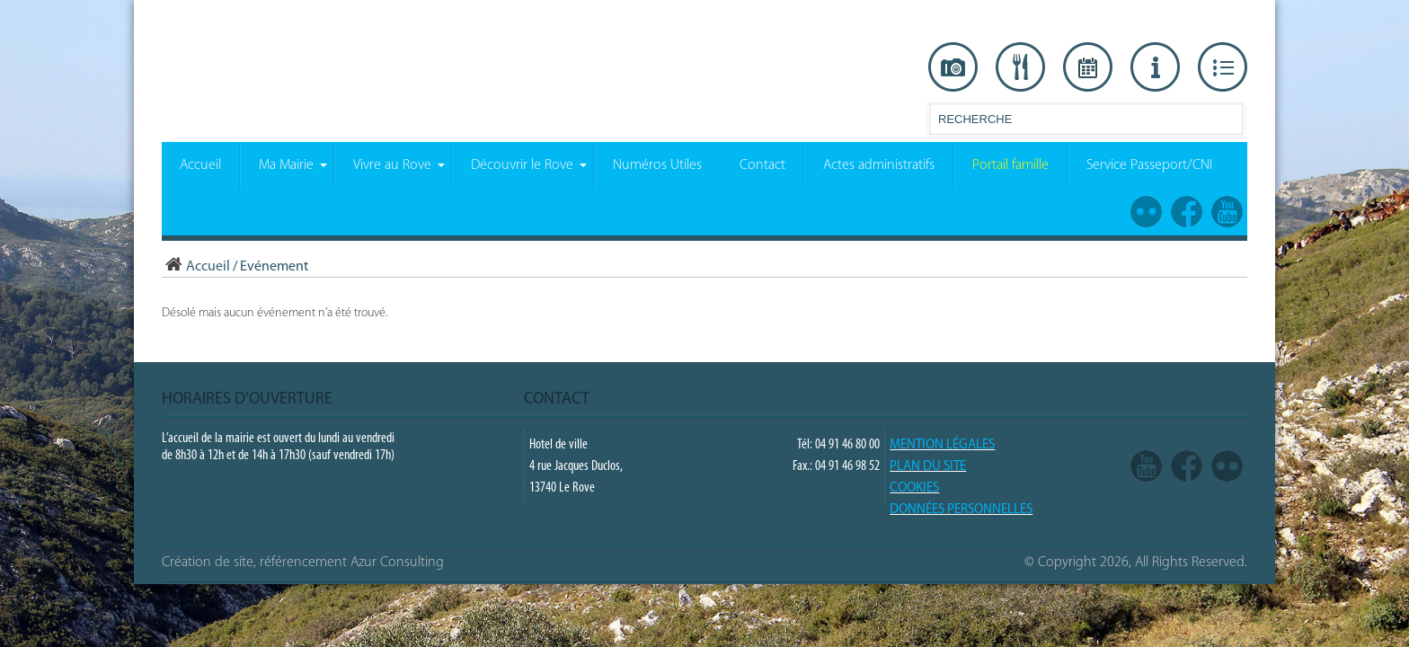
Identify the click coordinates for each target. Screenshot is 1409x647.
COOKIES (914, 488)
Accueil (196, 267)
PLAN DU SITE (928, 467)
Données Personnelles (961, 510)
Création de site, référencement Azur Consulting (303, 562)
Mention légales (942, 445)
